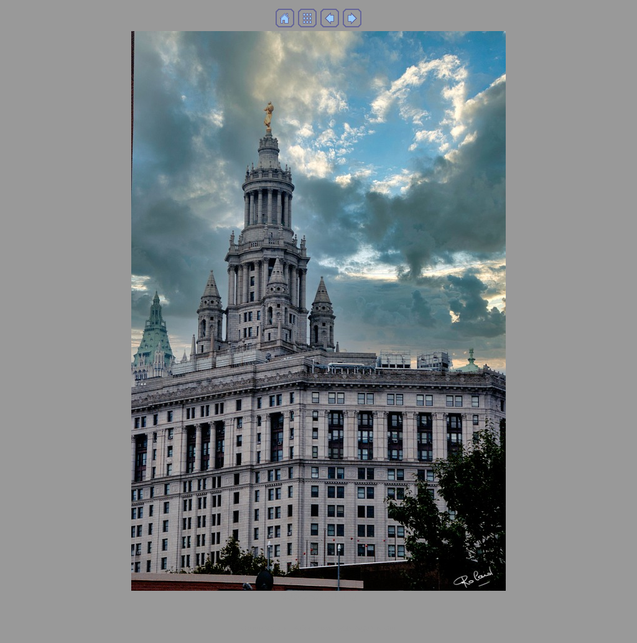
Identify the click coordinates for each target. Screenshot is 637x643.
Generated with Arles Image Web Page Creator (318, 627)
